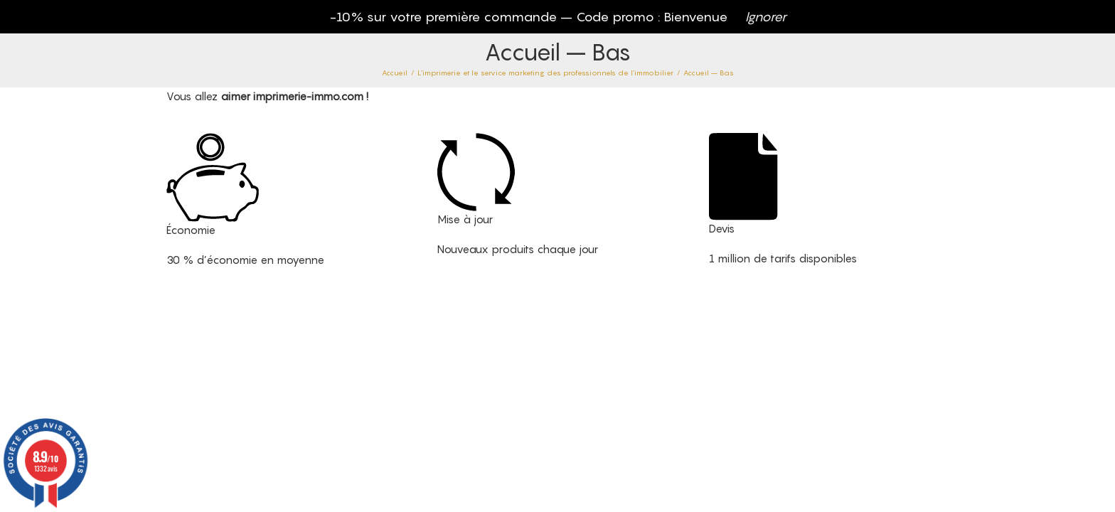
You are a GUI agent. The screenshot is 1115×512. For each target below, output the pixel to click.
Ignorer (765, 16)
